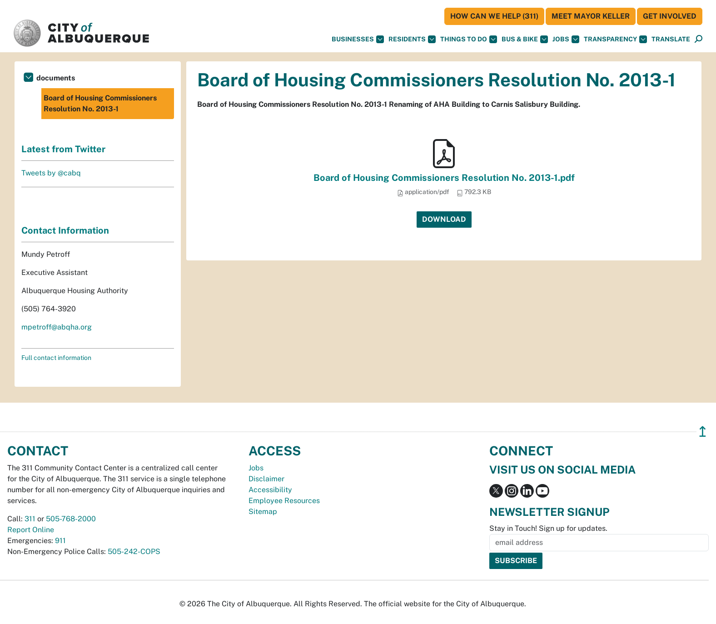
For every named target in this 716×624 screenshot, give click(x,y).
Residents (412, 39)
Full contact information (56, 357)
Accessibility (270, 489)
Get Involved (669, 16)
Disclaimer (266, 478)
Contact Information (65, 230)
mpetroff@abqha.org (56, 327)
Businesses (358, 39)
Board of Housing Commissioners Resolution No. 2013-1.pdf (444, 177)
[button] (670, 39)
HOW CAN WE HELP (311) (494, 16)
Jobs (565, 39)
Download (444, 219)
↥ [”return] (702, 431)
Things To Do (468, 39)
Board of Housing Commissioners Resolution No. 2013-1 (100, 103)
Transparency (615, 39)
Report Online (30, 529)
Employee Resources (284, 500)
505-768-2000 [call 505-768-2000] (71, 518)
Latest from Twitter (63, 149)
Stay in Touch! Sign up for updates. (548, 528)
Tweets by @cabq (51, 173)
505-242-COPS (134, 551)
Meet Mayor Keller (591, 16)
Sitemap (263, 511)
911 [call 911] (60, 540)
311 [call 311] (30, 518)
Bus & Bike (525, 39)
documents (55, 78)
